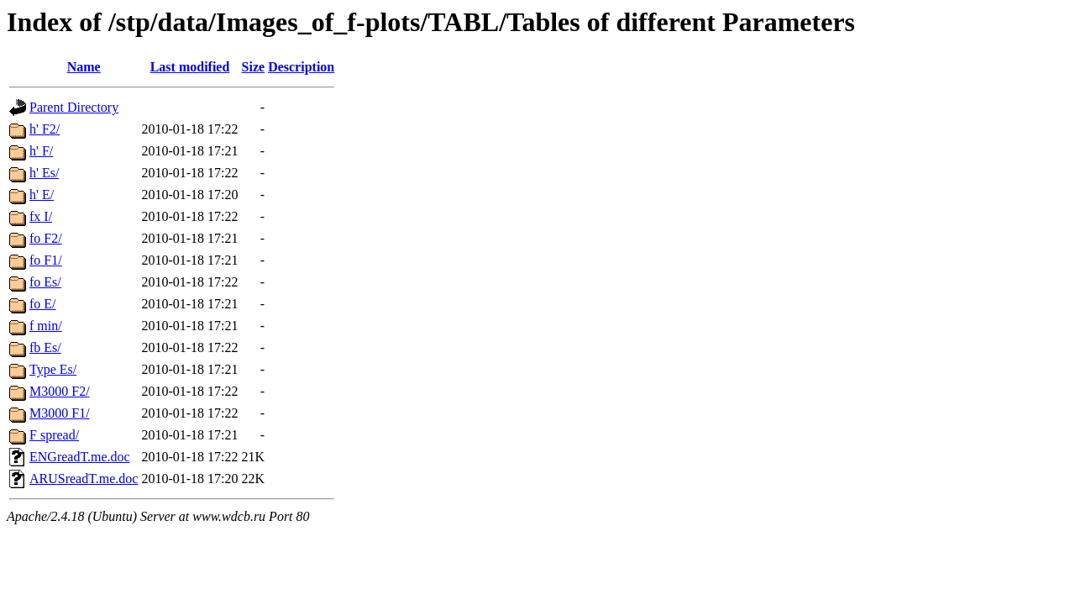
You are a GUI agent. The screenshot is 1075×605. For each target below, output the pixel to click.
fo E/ (42, 304)
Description (301, 67)
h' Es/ (44, 173)
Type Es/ (52, 369)
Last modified (190, 67)
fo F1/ (45, 260)
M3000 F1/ (59, 413)
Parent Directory (73, 107)
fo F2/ (45, 238)
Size (253, 67)
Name (84, 67)
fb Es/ (45, 347)
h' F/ (41, 151)
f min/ (45, 325)
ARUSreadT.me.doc (83, 478)
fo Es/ (45, 282)
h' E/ (41, 194)
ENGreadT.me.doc (79, 457)
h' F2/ (44, 129)
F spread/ (54, 435)
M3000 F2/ (59, 391)
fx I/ (40, 216)
